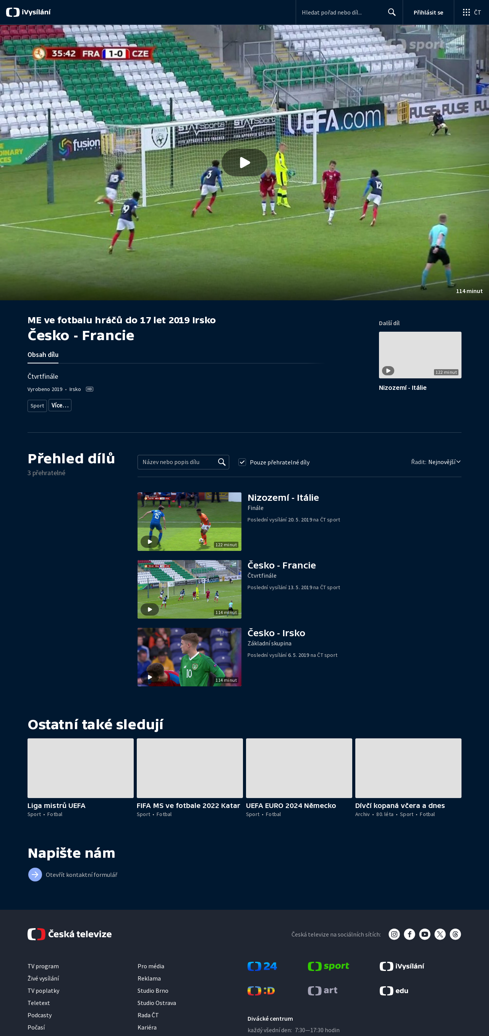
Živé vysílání (43, 975)
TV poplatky (43, 987)
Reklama (149, 975)
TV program (43, 963)
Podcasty (40, 1012)
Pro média (151, 963)
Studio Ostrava (157, 999)
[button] (244, 162)
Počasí (36, 1024)
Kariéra (147, 1024)
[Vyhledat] (222, 459)
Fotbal (58, 404)
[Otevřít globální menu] (471, 12)
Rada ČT (148, 1012)
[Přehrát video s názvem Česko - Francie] (244, 162)
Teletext (39, 999)
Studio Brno (153, 987)
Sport (37, 404)
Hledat (390, 15)
